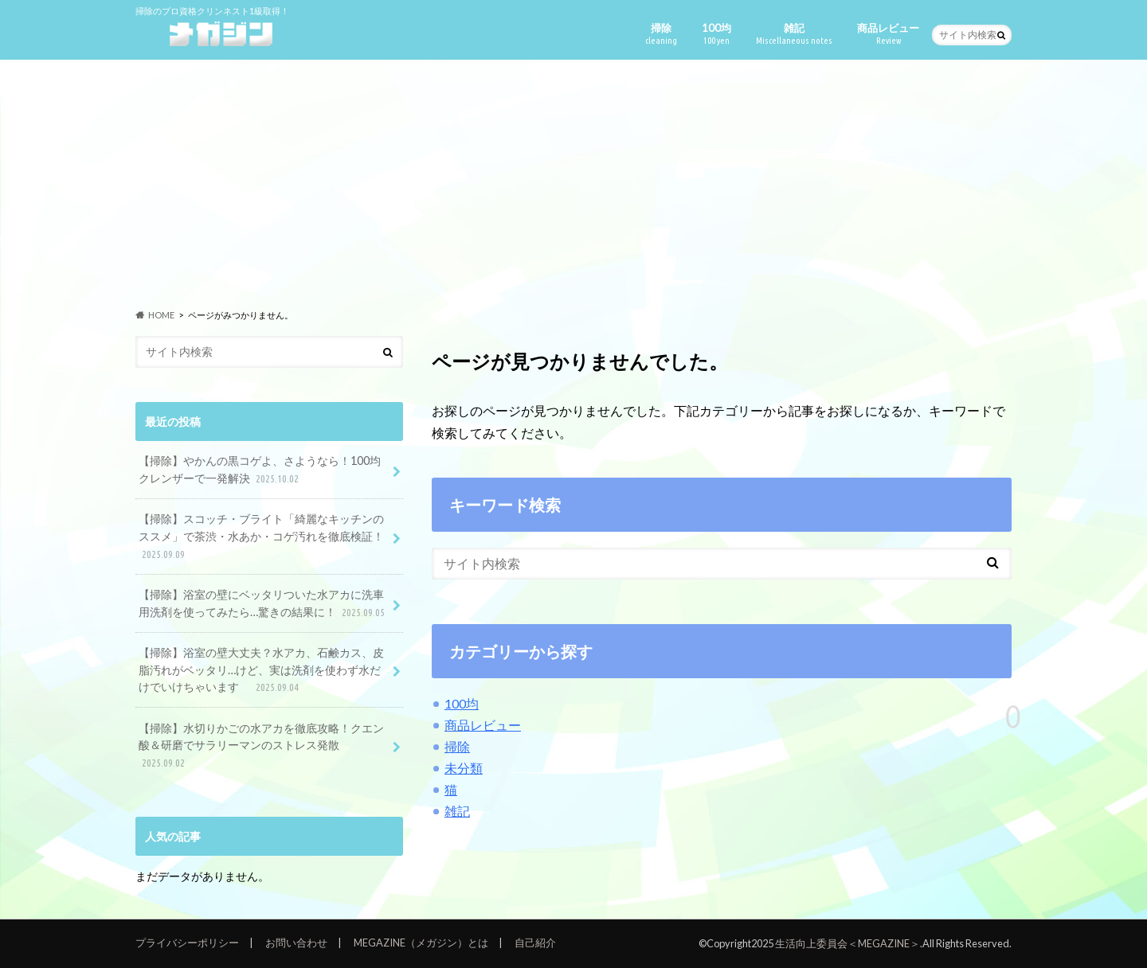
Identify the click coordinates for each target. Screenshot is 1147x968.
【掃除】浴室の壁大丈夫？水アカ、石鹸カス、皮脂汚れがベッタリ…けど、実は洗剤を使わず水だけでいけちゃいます (261, 671)
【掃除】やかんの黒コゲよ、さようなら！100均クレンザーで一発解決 (260, 470)
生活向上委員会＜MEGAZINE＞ (847, 943)
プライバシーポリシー (187, 942)
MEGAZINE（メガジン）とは (421, 942)
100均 (716, 33)
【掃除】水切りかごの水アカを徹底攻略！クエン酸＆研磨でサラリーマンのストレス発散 (261, 746)
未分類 (463, 767)
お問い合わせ (296, 942)
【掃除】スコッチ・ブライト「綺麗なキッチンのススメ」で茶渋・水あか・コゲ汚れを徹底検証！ (261, 537)
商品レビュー (888, 33)
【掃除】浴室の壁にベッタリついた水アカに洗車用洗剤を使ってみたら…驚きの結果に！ (263, 603)
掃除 (661, 33)
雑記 (794, 33)
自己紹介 (535, 942)
